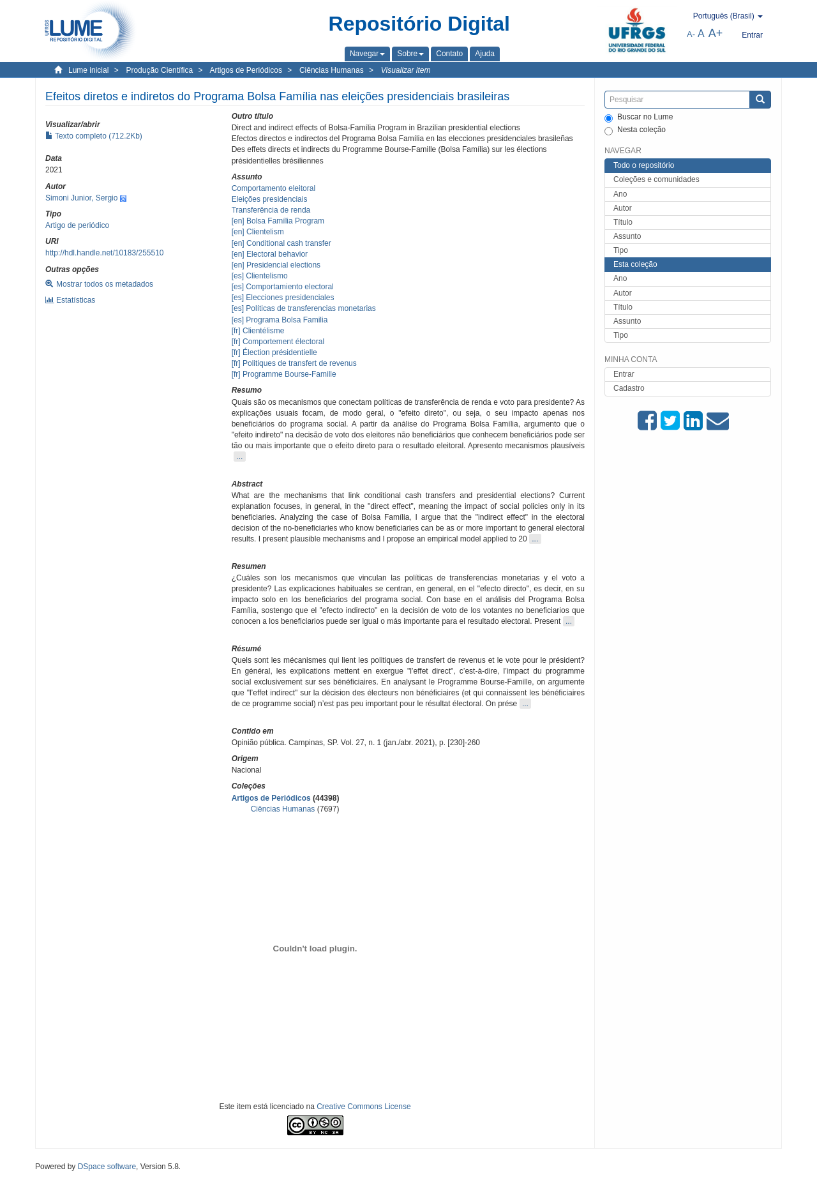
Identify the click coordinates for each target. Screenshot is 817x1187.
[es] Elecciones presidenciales (283, 297)
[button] (367, 53)
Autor (622, 208)
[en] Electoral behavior (270, 254)
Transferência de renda (271, 210)
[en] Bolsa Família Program (278, 220)
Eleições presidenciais (270, 199)
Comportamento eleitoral (273, 188)
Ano (620, 194)
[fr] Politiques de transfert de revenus (294, 363)
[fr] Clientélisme (258, 330)
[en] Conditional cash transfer (281, 243)
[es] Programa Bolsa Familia (280, 319)
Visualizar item (406, 70)
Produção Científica (159, 70)
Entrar (623, 374)
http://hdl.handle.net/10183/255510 (104, 252)
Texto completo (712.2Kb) (93, 136)
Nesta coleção (635, 130)
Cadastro (629, 388)
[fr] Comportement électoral (278, 341)
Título (623, 222)
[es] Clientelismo (260, 275)
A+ (715, 33)
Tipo (620, 250)
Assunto (627, 236)
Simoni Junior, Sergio (81, 197)
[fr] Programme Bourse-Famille (284, 374)
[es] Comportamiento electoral (283, 286)
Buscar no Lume (638, 117)
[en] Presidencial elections (276, 265)
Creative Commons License (363, 1106)
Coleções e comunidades (656, 179)
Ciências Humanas (331, 70)
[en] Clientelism (258, 231)
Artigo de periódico (77, 225)
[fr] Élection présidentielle (274, 352)
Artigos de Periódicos (246, 70)
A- (691, 34)
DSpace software (107, 1166)
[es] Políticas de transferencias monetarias (304, 308)
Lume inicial (88, 70)
